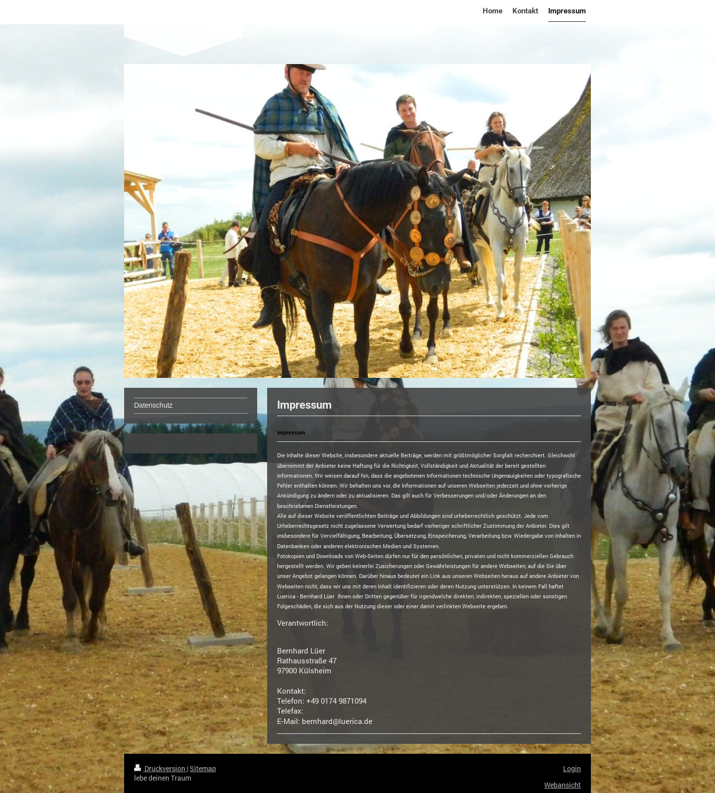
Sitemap (203, 768)
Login (572, 768)
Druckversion (160, 768)
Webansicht (562, 785)
